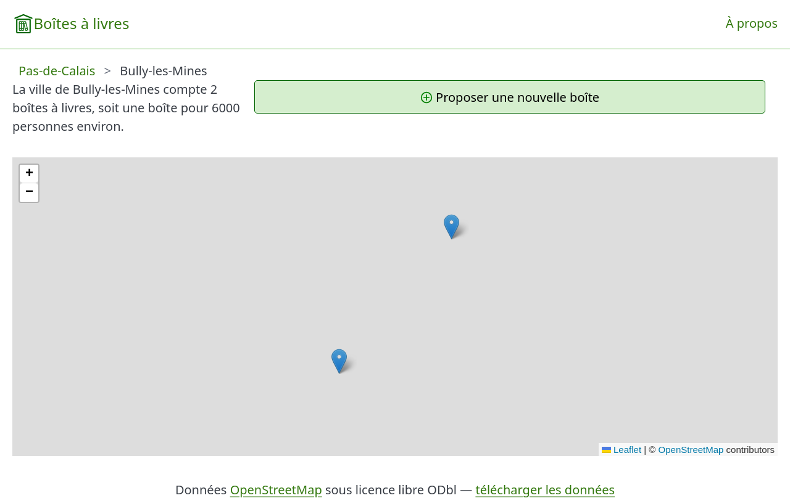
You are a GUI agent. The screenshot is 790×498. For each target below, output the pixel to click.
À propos (752, 23)
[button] (339, 361)
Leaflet (621, 449)
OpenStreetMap (691, 449)
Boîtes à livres (81, 23)
